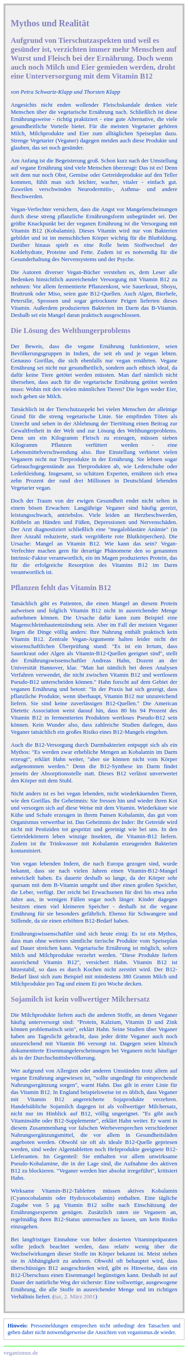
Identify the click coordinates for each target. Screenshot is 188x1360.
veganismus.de (21, 1352)
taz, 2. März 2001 (74, 1296)
